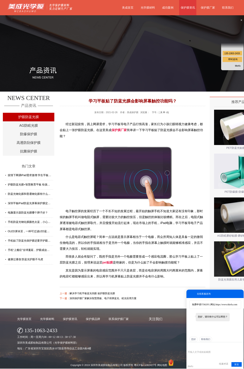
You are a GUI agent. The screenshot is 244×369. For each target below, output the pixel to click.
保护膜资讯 (188, 7)
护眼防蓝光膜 (28, 117)
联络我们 (205, 339)
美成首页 (127, 7)
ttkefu (238, 65)
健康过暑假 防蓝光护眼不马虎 (25, 259)
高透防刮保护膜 (29, 143)
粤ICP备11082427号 (145, 365)
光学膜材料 (148, 7)
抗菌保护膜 (28, 151)
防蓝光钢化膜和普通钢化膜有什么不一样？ (33, 193)
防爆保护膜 (28, 134)
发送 (236, 364)
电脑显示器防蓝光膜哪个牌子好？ (28, 212)
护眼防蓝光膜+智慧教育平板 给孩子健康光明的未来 (38, 184)
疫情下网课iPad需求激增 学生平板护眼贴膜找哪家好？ (40, 175)
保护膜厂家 (208, 7)
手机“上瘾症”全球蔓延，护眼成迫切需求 (31, 249)
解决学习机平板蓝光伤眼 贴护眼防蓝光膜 (92, 293)
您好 (193, 339)
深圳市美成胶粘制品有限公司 (107, 365)
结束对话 (223, 364)
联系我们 (228, 7)
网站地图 (162, 365)
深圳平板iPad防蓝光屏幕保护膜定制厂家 (32, 203)
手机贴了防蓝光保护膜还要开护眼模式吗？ (33, 240)
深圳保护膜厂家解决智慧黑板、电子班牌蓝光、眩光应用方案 (103, 298)
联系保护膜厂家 (119, 319)
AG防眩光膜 (28, 125)
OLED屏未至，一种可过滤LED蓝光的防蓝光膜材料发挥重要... (44, 231)
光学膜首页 (24, 319)
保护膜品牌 (93, 319)
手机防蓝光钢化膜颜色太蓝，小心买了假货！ (34, 221)
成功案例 (167, 7)
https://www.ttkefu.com (226, 304)
